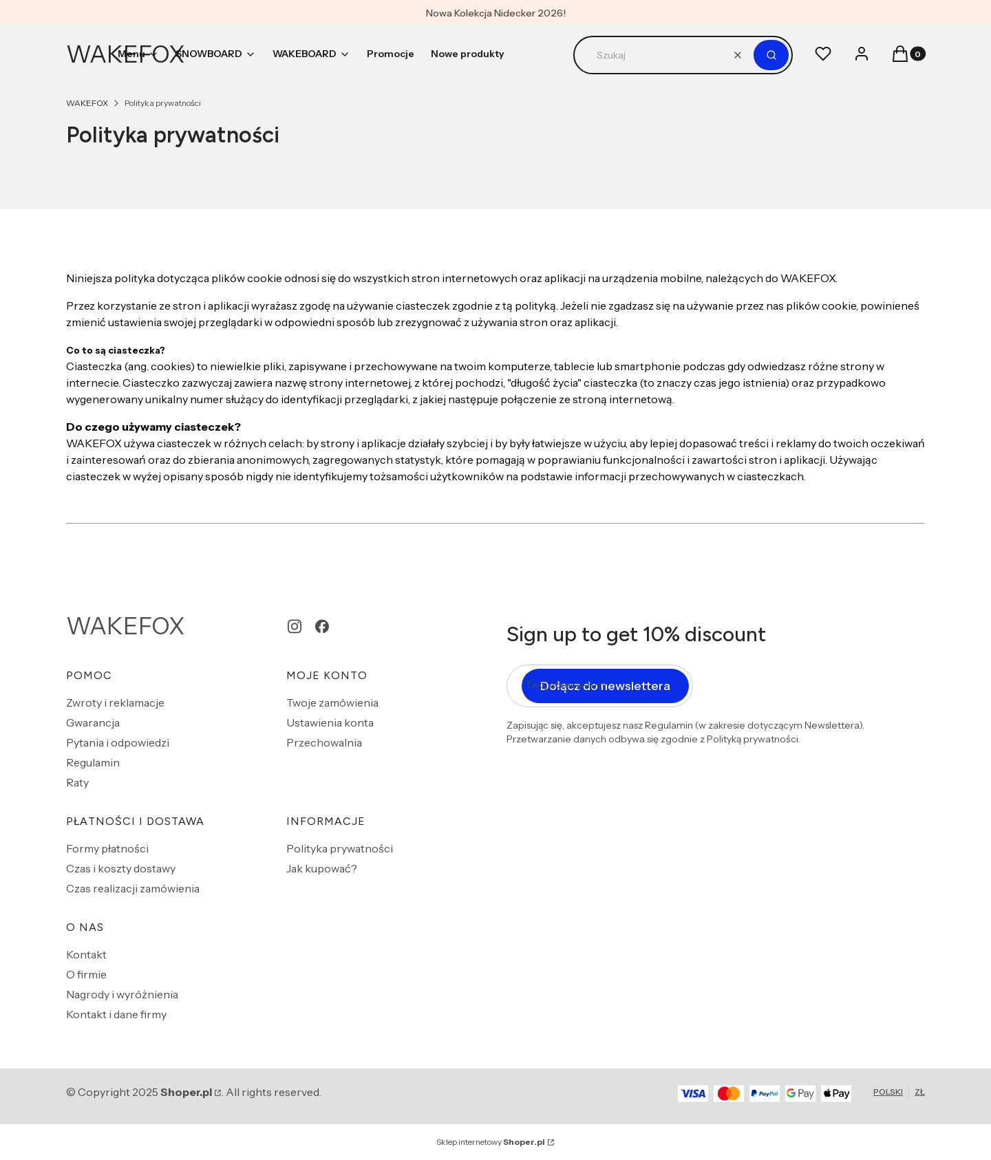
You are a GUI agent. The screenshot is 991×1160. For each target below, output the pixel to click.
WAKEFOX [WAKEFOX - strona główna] (125, 626)
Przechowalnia (324, 742)
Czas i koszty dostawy (120, 868)
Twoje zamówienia (332, 702)
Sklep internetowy (490, 1142)
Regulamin (93, 762)
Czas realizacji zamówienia (133, 888)
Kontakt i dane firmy (116, 1014)
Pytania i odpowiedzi (117, 742)
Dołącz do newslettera (605, 686)
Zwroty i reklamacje (115, 702)
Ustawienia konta (330, 722)
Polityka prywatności (339, 848)
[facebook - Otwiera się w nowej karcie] (322, 626)
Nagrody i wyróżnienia (122, 994)
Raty (77, 782)
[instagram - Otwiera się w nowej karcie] (294, 626)
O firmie (86, 974)
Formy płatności (107, 848)
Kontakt (86, 954)
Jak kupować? (321, 868)
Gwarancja (93, 722)
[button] (771, 55)
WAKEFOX (87, 103)
